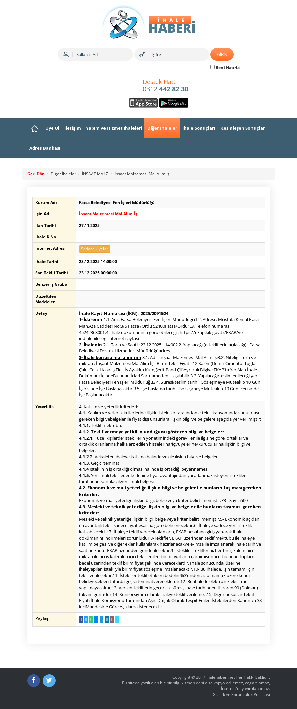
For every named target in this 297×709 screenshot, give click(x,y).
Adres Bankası (44, 148)
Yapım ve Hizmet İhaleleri (114, 128)
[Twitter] (49, 680)
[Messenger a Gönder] (96, 619)
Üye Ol (52, 128)
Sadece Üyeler (94, 249)
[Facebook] (33, 680)
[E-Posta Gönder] (112, 619)
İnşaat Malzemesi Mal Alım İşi (142, 174)
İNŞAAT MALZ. (95, 174)
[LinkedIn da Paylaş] (107, 619)
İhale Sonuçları (198, 128)
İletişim (72, 128)
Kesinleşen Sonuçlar (242, 128)
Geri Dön (36, 174)
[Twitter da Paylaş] (86, 619)
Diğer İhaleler (162, 128)
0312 (165, 86)
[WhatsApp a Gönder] (91, 619)
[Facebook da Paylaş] (81, 619)
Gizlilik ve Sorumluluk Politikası (241, 694)
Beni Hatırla (225, 67)
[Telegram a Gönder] (101, 619)
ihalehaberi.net (220, 677)
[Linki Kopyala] (117, 619)
